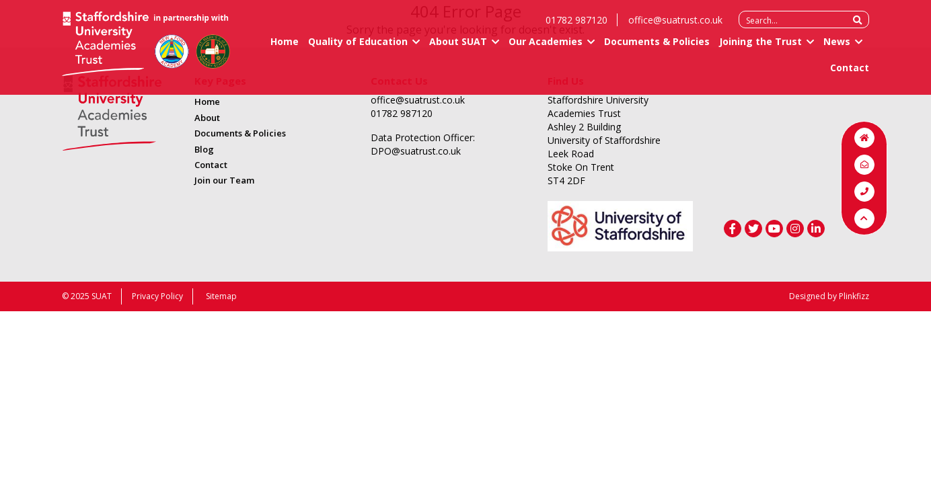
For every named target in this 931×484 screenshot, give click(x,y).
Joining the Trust (760, 47)
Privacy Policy (157, 296)
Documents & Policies (657, 47)
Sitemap (221, 296)
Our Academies (546, 47)
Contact (849, 73)
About (207, 118)
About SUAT (458, 47)
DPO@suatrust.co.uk (416, 151)
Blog (204, 149)
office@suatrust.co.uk (675, 25)
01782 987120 (576, 25)
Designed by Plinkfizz (829, 296)
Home (284, 47)
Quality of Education (358, 47)
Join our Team (224, 180)
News (836, 47)
